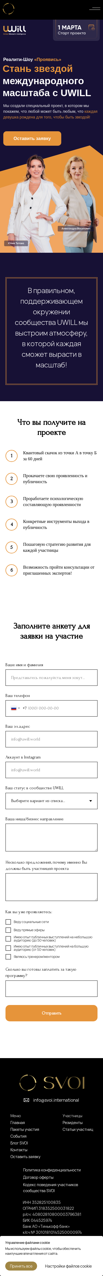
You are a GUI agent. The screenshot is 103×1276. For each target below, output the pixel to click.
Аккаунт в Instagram (23, 757)
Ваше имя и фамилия (24, 664)
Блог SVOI (19, 1143)
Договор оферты (38, 1177)
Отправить (52, 1013)
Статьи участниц (78, 1129)
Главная (17, 1122)
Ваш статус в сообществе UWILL (34, 787)
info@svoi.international (56, 1100)
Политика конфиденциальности (52, 1170)
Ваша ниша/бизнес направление (34, 819)
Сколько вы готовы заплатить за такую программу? (40, 972)
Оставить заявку (32, 138)
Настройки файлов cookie (68, 1266)
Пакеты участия (24, 1129)
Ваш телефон (17, 695)
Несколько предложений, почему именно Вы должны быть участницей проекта (46, 865)
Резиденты (73, 1122)
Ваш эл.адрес (17, 726)
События (18, 1136)
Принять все (21, 1266)
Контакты (18, 1149)
